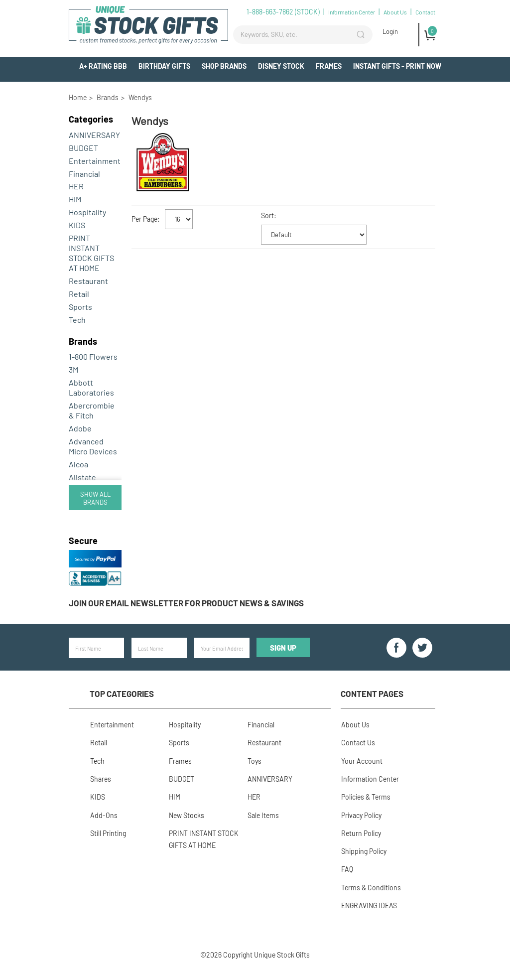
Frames (329, 66)
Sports (80, 306)
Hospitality (87, 212)
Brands (83, 341)
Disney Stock (281, 66)
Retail (79, 293)
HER (76, 186)
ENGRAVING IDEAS (368, 903)
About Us (395, 11)
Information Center (351, 11)
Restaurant (88, 280)
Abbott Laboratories (91, 387)
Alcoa (78, 464)
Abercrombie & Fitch (92, 410)
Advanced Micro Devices (93, 446)
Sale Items (262, 814)
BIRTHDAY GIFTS (164, 66)
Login (390, 31)
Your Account (361, 760)
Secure (83, 540)
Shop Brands (224, 66)
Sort (267, 215)
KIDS (77, 225)
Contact (425, 11)
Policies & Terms (365, 796)
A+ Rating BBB (103, 66)
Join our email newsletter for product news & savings (186, 603)
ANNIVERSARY (94, 134)
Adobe (80, 428)
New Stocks (186, 814)
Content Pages (372, 693)
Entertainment (95, 160)
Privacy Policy (361, 814)
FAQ (347, 867)
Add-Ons (426, 84)
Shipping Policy (363, 849)
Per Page (144, 219)
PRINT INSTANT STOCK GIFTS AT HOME (91, 253)
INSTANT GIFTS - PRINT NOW (397, 66)
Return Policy (361, 832)
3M (73, 369)
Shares (100, 778)
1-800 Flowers (93, 356)
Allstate (82, 477)
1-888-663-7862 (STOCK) (283, 11)
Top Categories (122, 693)
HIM (75, 199)
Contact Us (358, 742)
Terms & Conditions (370, 885)
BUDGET (83, 147)
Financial (84, 173)
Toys (254, 760)
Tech (77, 319)
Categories (91, 119)
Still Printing (108, 832)
